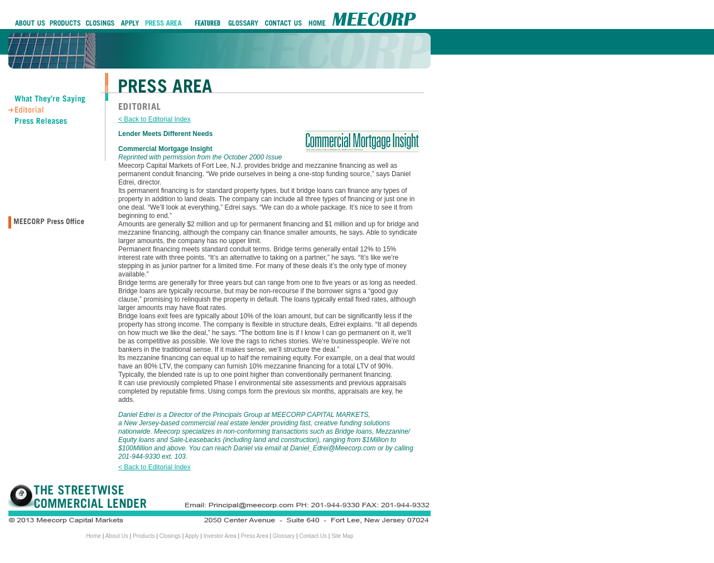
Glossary (284, 536)
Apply (192, 536)
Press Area (254, 536)
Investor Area (220, 536)
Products (144, 536)
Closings (170, 536)
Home (93, 536)
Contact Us (313, 536)
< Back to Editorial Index (154, 119)
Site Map (342, 536)
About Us (116, 536)
